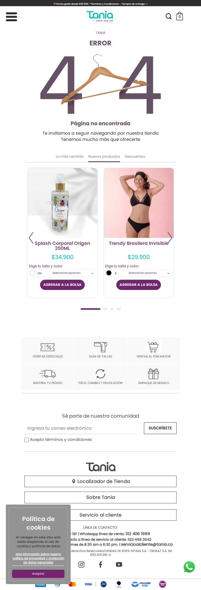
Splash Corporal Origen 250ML (62, 246)
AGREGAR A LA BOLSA (62, 284)
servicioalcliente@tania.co (147, 544)
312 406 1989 (137, 534)
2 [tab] (105, 309)
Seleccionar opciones (66, 273)
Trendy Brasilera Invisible (139, 244)
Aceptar (38, 573)
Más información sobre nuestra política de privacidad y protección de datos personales (38, 558)
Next (170, 238)
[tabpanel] (62, 233)
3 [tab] (112, 309)
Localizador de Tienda (100, 481)
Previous (31, 238)
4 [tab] (119, 309)
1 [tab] (90, 309)
